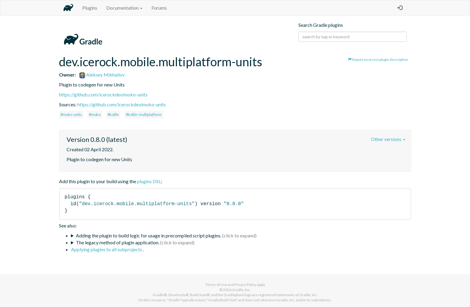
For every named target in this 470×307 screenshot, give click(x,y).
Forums (159, 8)
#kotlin (113, 114)
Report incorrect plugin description (378, 59)
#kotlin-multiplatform (144, 114)
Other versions (388, 139)
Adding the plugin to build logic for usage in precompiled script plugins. (148, 235)
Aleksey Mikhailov (102, 74)
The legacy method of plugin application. (117, 242)
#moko (95, 114)
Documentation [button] (124, 8)
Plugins (89, 8)
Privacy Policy (245, 284)
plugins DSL (149, 181)
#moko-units (71, 114)
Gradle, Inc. (241, 289)
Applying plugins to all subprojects (107, 249)
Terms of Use (216, 284)
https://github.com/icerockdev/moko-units (103, 94)
